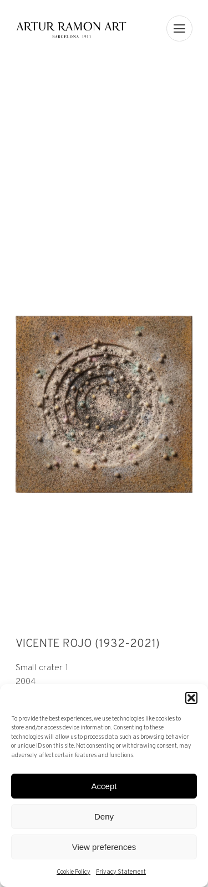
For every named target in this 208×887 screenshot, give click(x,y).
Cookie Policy (73, 872)
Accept (104, 786)
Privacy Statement (121, 872)
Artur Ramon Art (71, 30)
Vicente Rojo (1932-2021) (88, 644)
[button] (191, 697)
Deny (104, 816)
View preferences (104, 847)
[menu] (179, 28)
